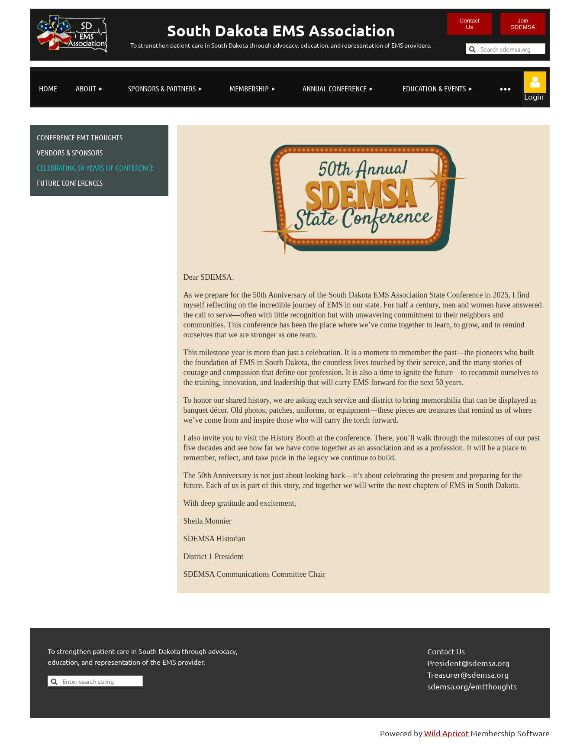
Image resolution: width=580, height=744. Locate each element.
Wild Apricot (446, 733)
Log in (535, 82)
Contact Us (470, 23)
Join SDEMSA (523, 23)
